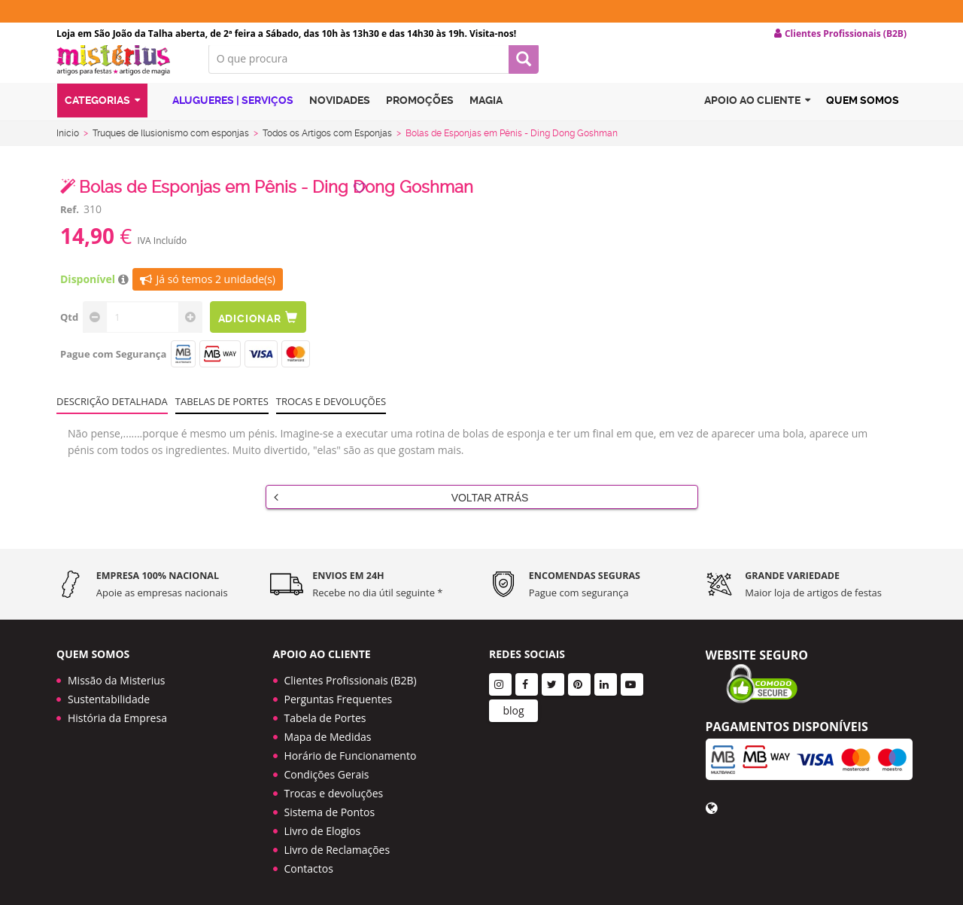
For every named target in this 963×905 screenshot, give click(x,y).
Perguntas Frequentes (338, 694)
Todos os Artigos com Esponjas (327, 145)
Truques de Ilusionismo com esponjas (171, 145)
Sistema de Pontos (329, 807)
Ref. (69, 221)
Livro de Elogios (322, 825)
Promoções (420, 115)
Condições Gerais (326, 769)
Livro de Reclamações (337, 844)
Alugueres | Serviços (224, 114)
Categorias (102, 115)
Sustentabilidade (109, 694)
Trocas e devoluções (331, 413)
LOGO (121, 71)
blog (513, 705)
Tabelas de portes (222, 413)
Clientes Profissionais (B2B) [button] (840, 34)
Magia (486, 115)
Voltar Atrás (401, 509)
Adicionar (262, 329)
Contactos (308, 863)
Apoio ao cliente (757, 115)
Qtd (69, 329)
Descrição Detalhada (112, 413)
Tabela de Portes (325, 712)
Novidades (339, 115)
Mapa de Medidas (328, 731)
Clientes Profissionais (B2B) (350, 675)
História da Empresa (117, 712)
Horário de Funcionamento (350, 750)
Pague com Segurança (113, 366)
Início (67, 145)
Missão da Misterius (116, 675)
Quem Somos (862, 115)
